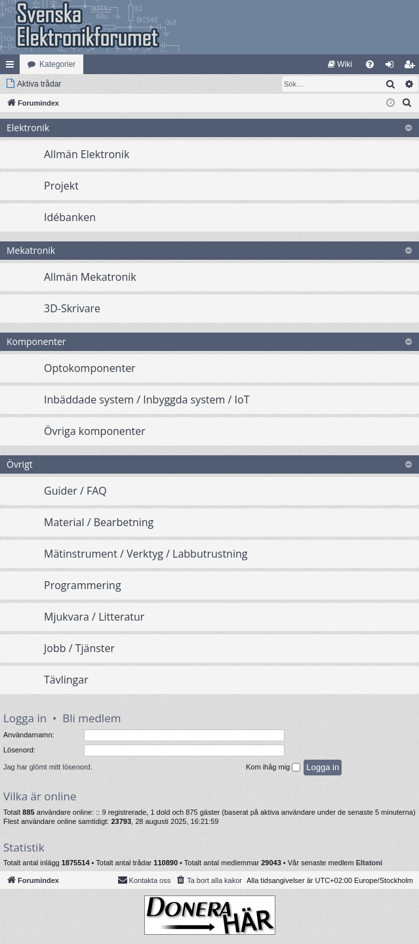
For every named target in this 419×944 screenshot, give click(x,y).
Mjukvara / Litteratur (94, 616)
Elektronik (28, 127)
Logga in (25, 718)
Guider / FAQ (75, 490)
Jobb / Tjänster (79, 648)
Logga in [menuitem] (392, 67)
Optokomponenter (90, 368)
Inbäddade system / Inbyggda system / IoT (146, 399)
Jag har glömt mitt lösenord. (47, 767)
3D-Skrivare (72, 308)
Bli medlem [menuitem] (412, 67)
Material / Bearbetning (98, 522)
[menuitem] (340, 64)
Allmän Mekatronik (90, 277)
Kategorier (57, 64)
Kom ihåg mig (273, 767)
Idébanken (70, 217)
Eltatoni (369, 863)
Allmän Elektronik (86, 154)
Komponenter (36, 341)
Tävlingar (66, 679)
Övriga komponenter (95, 431)
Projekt (61, 185)
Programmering (82, 585)
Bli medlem (91, 718)
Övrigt (20, 464)
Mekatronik (31, 250)
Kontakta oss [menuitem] (144, 879)
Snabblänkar (12, 67)
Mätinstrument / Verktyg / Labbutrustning (145, 553)
